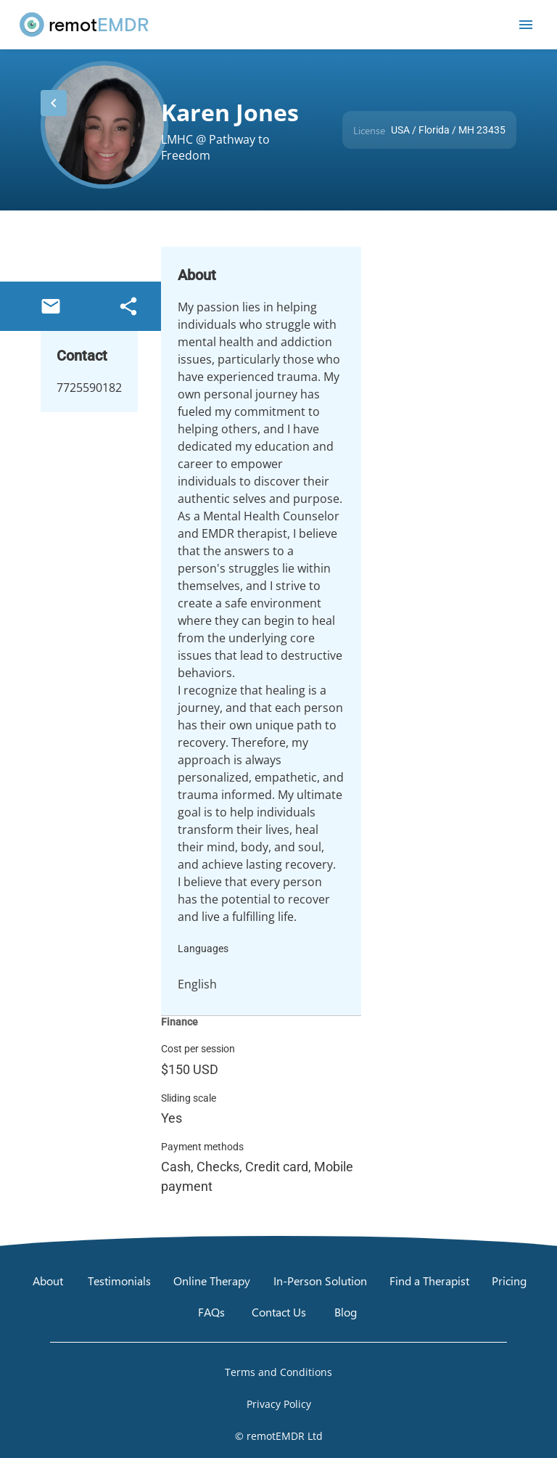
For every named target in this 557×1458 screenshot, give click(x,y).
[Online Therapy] (212, 1280)
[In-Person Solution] (320, 1280)
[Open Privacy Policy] (278, 1404)
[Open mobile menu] (525, 24)
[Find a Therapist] (429, 1280)
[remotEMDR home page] (85, 25)
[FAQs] (211, 1312)
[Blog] (346, 1312)
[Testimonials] (119, 1280)
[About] (48, 1280)
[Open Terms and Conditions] (278, 1372)
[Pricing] (509, 1280)
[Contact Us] (279, 1312)
